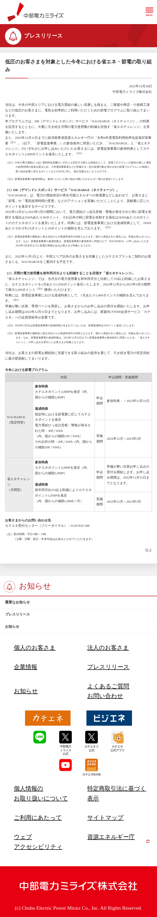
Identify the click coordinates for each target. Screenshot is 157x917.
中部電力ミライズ (35, 12)
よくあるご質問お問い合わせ (108, 691)
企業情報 (25, 667)
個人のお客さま (35, 647)
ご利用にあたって (38, 817)
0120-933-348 (80, 526)
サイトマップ (105, 817)
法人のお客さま (108, 647)
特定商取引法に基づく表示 (116, 793)
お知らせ (26, 691)
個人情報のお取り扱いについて (41, 793)
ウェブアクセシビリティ (38, 842)
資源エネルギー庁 (118, 838)
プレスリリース (108, 667)
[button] (149, 12)
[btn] (78, 602)
